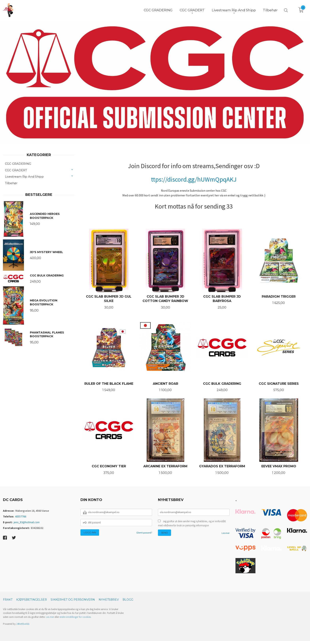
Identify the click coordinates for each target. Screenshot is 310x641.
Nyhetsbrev (109, 599)
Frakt (7, 599)
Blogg (128, 599)
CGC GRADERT (16, 170)
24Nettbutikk (22, 624)
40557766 (20, 516)
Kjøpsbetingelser (31, 599)
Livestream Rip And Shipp (24, 176)
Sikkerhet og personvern (73, 599)
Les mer (226, 532)
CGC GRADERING (18, 164)
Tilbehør (11, 183)
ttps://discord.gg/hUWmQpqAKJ (194, 179)
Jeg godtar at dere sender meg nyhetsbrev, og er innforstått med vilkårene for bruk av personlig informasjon (192, 523)
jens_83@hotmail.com (27, 522)
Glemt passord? (144, 532)
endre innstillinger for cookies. (75, 617)
